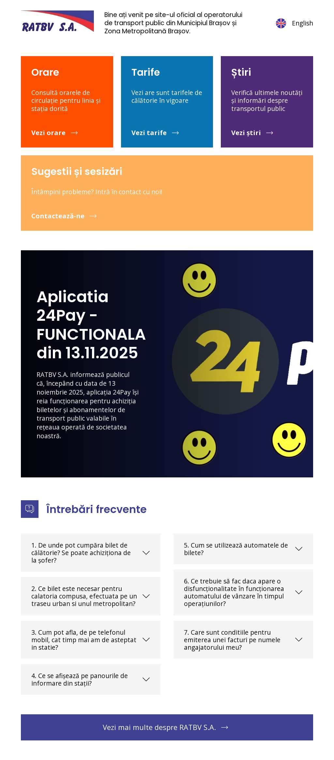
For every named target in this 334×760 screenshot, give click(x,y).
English (294, 23)
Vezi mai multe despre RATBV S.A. (159, 727)
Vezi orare (48, 132)
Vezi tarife (149, 132)
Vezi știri (246, 132)
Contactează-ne (57, 215)
